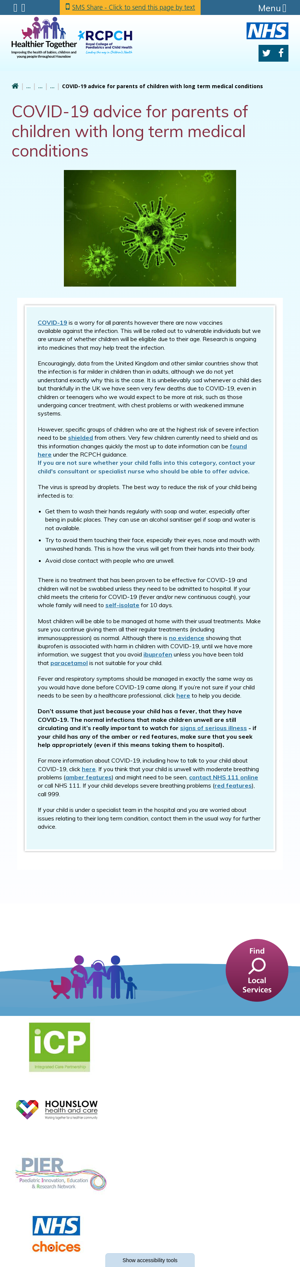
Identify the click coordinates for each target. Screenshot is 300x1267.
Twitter (266, 53)
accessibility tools (150, 1260)
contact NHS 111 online (223, 777)
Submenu (15, 7)
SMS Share (134, 7)
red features (233, 785)
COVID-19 (52, 322)
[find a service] (257, 970)
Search (23, 7)
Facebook (281, 53)
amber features (88, 777)
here (89, 769)
